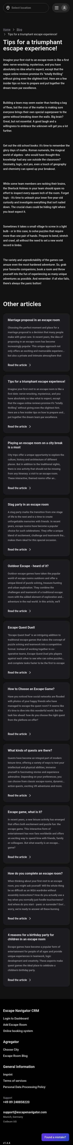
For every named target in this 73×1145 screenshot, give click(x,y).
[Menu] (61, 7)
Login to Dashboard (16, 1018)
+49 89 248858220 (16, 1102)
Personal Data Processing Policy (24, 1087)
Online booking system (18, 1031)
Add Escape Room (15, 1024)
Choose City (11, 1049)
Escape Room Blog (15, 1056)
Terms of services (14, 1081)
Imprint (7, 1074)
